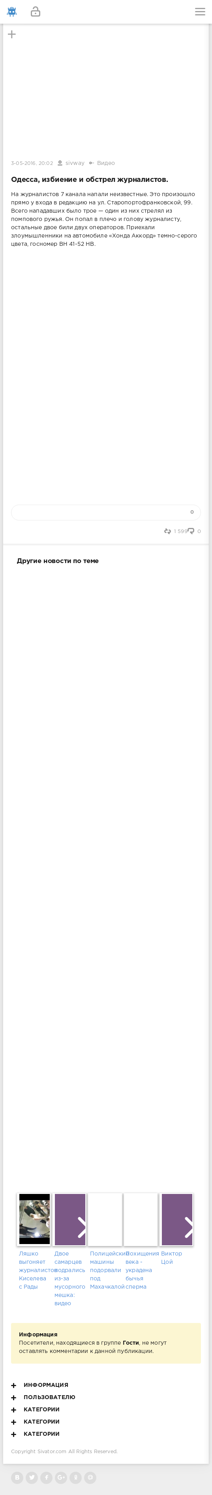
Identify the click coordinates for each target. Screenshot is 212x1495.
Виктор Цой (171, 1258)
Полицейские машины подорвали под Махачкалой (106, 1270)
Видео (106, 163)
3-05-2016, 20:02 (32, 163)
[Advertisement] (106, 877)
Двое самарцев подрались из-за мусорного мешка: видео (70, 1279)
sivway (75, 163)
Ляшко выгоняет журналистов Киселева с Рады (35, 1270)
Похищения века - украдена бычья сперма (142, 1270)
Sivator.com (52, 1452)
